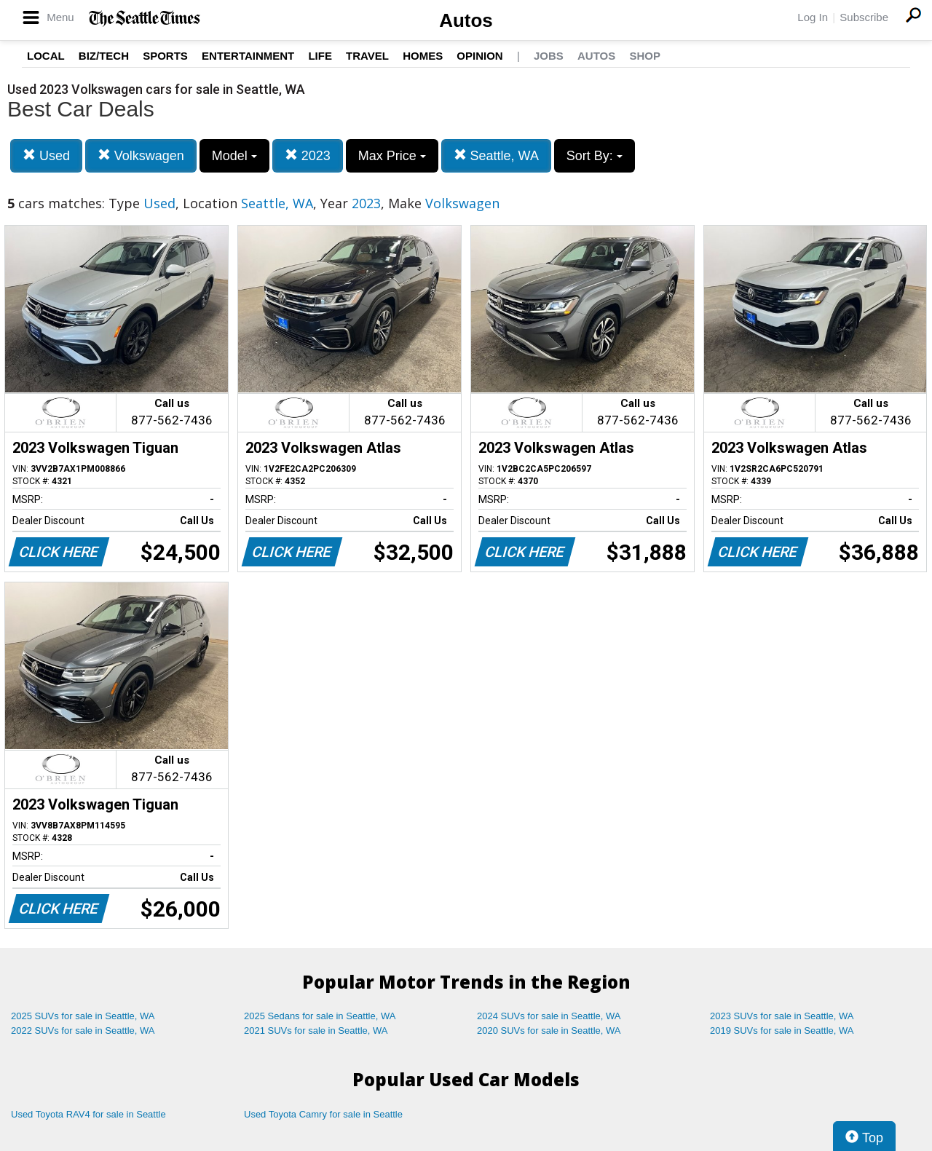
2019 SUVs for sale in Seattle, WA (782, 1030)
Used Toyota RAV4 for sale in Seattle (88, 1114)
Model (234, 156)
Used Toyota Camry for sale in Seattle (323, 1114)
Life (320, 56)
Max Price (392, 156)
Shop (644, 56)
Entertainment (248, 56)
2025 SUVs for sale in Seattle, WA (83, 1015)
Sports (165, 56)
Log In (812, 17)
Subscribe (864, 17)
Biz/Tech (104, 56)
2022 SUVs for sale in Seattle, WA (83, 1030)
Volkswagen (141, 155)
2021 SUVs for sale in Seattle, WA (316, 1030)
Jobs (549, 56)
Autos (466, 20)
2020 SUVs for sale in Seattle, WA (549, 1030)
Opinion (479, 56)
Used (46, 155)
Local (46, 56)
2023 (308, 155)
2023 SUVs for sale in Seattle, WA (782, 1015)
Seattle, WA (496, 155)
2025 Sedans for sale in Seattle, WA (319, 1015)
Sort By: (594, 156)
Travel (367, 56)
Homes (423, 56)
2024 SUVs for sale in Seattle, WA (549, 1015)
